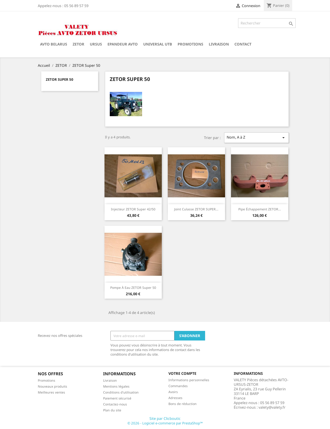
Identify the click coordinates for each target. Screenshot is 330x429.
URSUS (96, 44)
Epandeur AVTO (122, 44)
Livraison (219, 44)
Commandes (178, 386)
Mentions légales (116, 386)
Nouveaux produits (52, 386)
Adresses (175, 398)
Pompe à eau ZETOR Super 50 (133, 287)
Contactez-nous (115, 404)
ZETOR (78, 44)
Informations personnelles (188, 380)
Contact (242, 44)
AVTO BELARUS (53, 44)
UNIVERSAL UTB (157, 44)
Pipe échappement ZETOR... (259, 209)
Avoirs (173, 392)
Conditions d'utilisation (121, 392)
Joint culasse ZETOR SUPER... (196, 209)
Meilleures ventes (51, 392)
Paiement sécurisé (117, 398)
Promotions (190, 44)
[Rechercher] (267, 23)
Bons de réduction (182, 404)
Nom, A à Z (256, 137)
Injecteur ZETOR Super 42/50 (133, 209)
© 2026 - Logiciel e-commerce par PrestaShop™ (165, 423)
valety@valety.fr (272, 407)
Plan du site (112, 410)
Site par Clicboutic (165, 418)
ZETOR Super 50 (59, 79)
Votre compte (182, 373)
